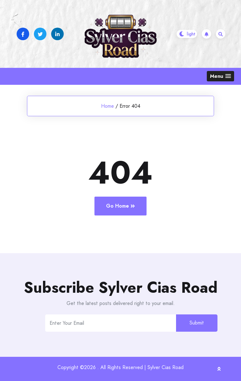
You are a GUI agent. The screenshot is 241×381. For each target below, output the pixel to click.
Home (107, 106)
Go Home (120, 206)
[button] (220, 76)
